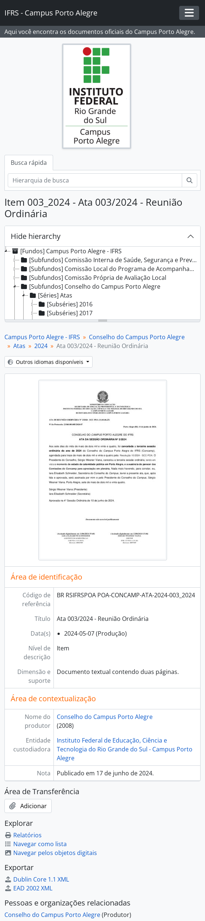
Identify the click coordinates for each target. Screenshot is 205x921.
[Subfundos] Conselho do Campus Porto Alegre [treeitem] (90, 286)
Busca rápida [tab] (29, 163)
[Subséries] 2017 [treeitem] (65, 313)
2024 (41, 346)
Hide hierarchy (35, 236)
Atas (19, 346)
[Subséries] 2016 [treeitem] (65, 304)
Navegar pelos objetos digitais (50, 853)
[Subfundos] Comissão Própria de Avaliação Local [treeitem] (93, 277)
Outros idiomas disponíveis (46, 361)
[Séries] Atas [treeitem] (50, 295)
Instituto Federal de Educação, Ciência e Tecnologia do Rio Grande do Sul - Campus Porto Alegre (124, 749)
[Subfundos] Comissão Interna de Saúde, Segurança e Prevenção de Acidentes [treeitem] (109, 260)
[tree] (102, 283)
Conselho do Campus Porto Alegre (137, 337)
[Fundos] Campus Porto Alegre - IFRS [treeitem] (66, 251)
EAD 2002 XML (28, 888)
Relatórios (23, 835)
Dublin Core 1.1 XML (36, 879)
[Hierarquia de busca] (95, 180)
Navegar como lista (35, 844)
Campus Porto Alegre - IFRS (42, 337)
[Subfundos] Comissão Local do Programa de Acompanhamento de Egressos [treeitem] (109, 268)
